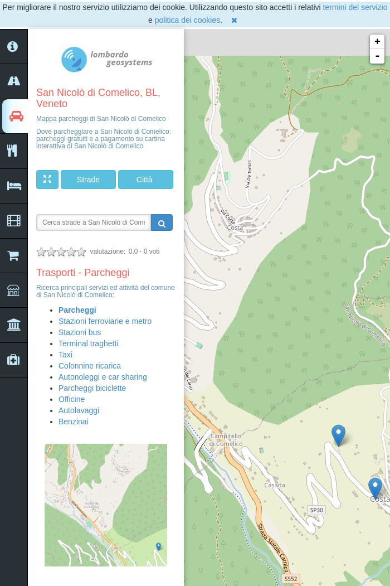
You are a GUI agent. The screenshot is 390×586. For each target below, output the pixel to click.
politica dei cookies (188, 20)
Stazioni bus (79, 332)
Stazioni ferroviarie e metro (105, 321)
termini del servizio (355, 7)
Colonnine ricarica (89, 365)
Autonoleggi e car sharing (102, 376)
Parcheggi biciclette (92, 388)
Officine (71, 399)
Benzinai (73, 421)
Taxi (65, 354)
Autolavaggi (78, 410)
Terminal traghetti (88, 343)
